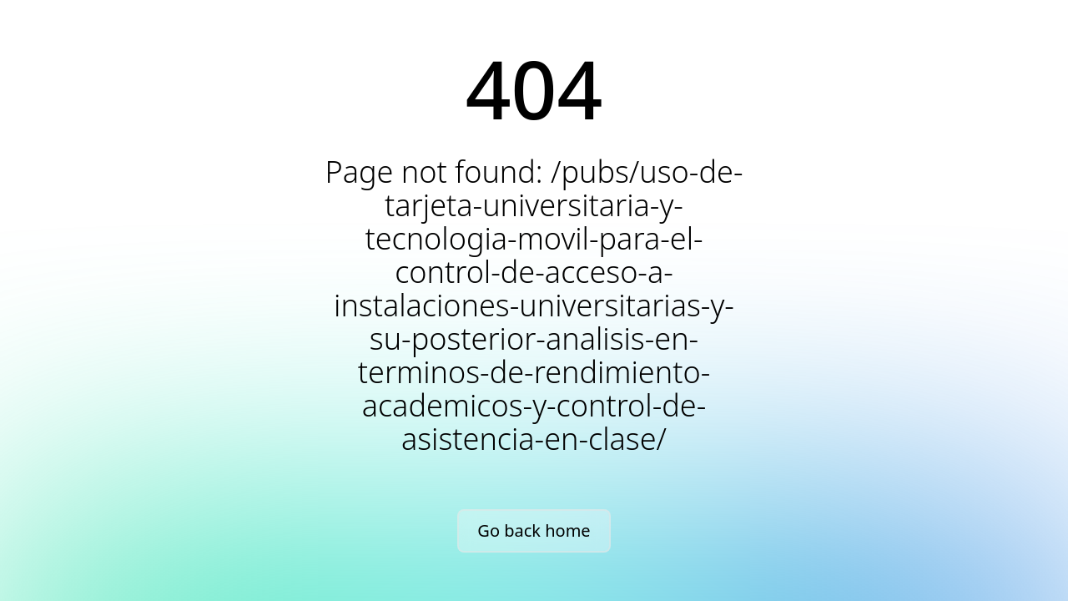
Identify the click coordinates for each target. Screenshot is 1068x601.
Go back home (533, 530)
